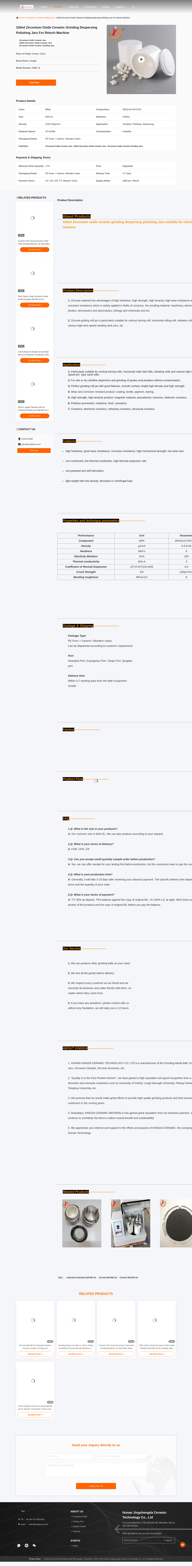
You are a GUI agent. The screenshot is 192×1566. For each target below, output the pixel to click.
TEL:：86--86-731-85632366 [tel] (31, 1518)
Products (58, 6)
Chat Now (36, 82)
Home (44, 6)
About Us (74, 6)
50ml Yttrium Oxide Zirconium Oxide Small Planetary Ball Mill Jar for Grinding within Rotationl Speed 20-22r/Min (156, 1345)
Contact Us (90, 6)
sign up (167, 1539)
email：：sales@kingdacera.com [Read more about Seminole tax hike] (33, 1523)
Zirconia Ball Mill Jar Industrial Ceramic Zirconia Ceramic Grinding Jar (35, 1345)
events (105, 6)
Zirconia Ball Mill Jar (108, 1276)
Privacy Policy (35, 1558)
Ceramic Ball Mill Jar (129, 1276)
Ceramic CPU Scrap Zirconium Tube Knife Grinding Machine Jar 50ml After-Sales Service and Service (34, 244)
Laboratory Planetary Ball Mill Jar (81, 1276)
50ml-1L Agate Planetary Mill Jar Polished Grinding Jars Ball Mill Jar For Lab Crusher (34, 410)
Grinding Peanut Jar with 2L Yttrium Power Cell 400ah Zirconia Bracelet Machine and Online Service (75, 1345)
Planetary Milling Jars (45, 18)
